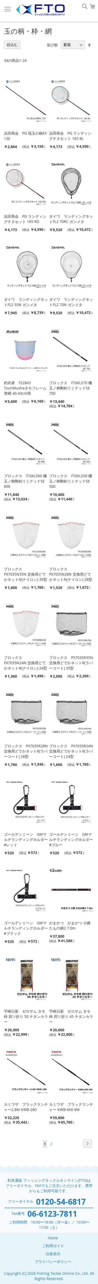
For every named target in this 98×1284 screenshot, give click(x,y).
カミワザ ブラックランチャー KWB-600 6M (71, 1107)
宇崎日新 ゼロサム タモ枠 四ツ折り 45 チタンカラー (71, 1016)
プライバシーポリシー (53, 1261)
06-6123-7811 (52, 1213)
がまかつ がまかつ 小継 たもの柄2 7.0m (69, 925)
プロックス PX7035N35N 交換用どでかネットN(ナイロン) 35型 (25, 574)
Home (53, 1237)
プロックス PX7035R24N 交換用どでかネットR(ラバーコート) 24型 (71, 751)
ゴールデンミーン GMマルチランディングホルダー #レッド (26, 839)
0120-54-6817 (61, 1201)
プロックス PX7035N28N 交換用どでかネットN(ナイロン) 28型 (70, 574)
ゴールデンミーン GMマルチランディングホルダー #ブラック (26, 928)
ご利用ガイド (53, 1245)
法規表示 (53, 1253)
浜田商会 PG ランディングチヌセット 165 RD (25, 219)
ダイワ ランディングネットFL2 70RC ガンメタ (71, 219)
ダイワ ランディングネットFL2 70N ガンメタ (71, 302)
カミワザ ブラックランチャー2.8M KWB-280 (26, 1107)
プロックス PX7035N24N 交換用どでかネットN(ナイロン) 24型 (25, 663)
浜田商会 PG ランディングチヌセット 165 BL (70, 136)
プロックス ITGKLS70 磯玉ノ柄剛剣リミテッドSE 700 (70, 388)
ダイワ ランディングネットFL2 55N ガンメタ (26, 302)
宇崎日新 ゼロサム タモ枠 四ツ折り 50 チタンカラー (26, 1016)
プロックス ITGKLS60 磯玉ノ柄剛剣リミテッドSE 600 (25, 481)
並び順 (52, 44)
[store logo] (40, 10)
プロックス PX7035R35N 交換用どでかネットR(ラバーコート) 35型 (71, 663)
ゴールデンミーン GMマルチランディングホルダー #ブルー (71, 839)
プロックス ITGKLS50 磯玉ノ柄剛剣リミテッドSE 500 (70, 481)
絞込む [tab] (12, 44)
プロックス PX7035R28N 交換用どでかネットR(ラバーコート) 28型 (26, 751)
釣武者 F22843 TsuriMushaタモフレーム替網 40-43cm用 (25, 388)
